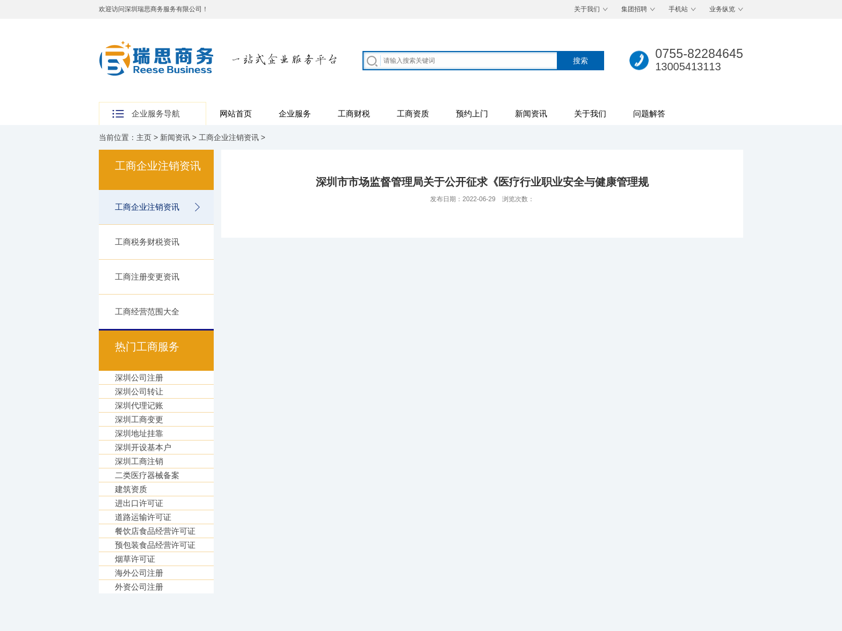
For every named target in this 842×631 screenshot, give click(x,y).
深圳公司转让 (139, 391)
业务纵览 (722, 9)
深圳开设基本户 (143, 447)
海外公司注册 (139, 572)
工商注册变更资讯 (147, 276)
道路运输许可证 (143, 517)
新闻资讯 (531, 113)
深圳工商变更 (139, 419)
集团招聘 (634, 9)
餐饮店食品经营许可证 (155, 530)
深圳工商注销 (139, 461)
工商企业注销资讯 (229, 137)
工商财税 (354, 113)
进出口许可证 (139, 503)
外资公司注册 (139, 586)
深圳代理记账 (139, 405)
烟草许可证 (135, 558)
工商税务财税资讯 (147, 241)
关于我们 (587, 9)
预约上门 (472, 113)
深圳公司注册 (139, 377)
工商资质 (413, 113)
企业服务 (295, 113)
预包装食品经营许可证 (155, 544)
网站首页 (236, 113)
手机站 (678, 9)
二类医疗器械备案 (147, 475)
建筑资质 (131, 489)
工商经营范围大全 (147, 311)
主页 (143, 137)
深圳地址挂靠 (139, 433)
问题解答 (649, 113)
